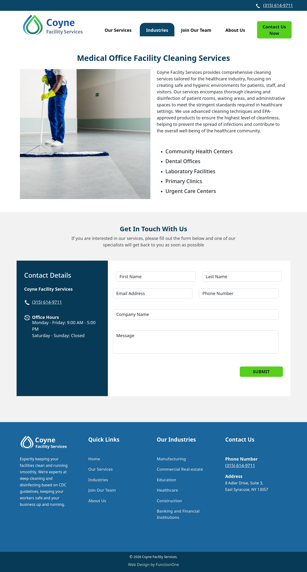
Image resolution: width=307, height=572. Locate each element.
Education (166, 479)
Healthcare (167, 490)
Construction (169, 500)
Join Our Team (196, 30)
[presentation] (153, 375)
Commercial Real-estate (180, 469)
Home (94, 459)
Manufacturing (171, 459)
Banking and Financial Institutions (178, 514)
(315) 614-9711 (278, 5)
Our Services (118, 30)
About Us (235, 30)
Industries (157, 30)
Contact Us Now (274, 30)
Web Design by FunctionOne (153, 564)
